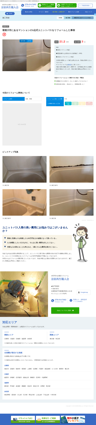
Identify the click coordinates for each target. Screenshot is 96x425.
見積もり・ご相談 (48, 5)
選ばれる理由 (28, 11)
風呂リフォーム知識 (73, 11)
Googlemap (84, 292)
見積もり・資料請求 (80, 300)
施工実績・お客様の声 (59, 11)
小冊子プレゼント (68, 5)
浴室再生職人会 (79, 406)
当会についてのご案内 (64, 310)
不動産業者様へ (86, 5)
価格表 (69, 64)
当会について (88, 11)
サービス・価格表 (43, 11)
